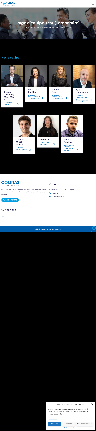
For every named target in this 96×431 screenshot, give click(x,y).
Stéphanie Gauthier (33, 90)
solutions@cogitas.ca (57, 196)
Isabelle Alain (56, 90)
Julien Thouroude (82, 91)
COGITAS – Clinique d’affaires (35, 27)
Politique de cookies (69, 427)
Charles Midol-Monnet (20, 142)
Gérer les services (53, 419)
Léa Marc (45, 139)
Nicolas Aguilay (68, 140)
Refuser (69, 424)
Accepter (54, 424)
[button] (92, 404)
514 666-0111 (56, 193)
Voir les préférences (84, 424)
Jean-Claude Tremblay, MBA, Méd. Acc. (9, 94)
